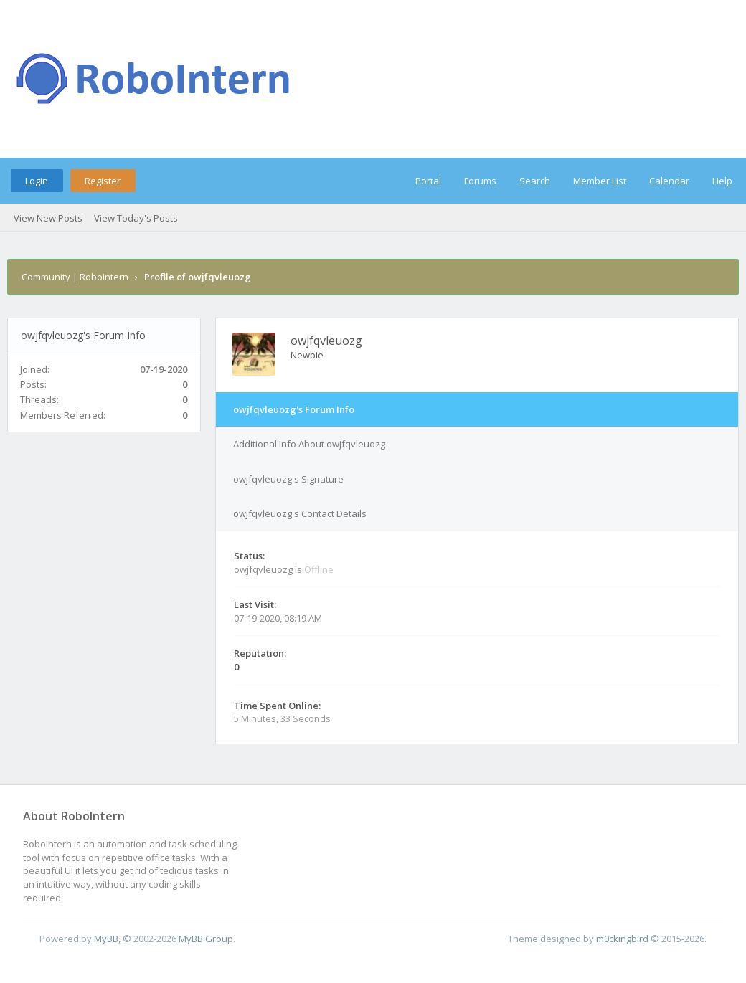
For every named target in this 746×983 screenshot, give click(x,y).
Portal (428, 180)
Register (103, 180)
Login (36, 180)
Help (722, 180)
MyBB (106, 938)
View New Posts (48, 218)
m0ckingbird (622, 938)
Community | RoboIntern (75, 276)
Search (534, 180)
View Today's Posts (136, 218)
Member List (599, 180)
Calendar (669, 180)
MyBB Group (206, 938)
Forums (480, 180)
